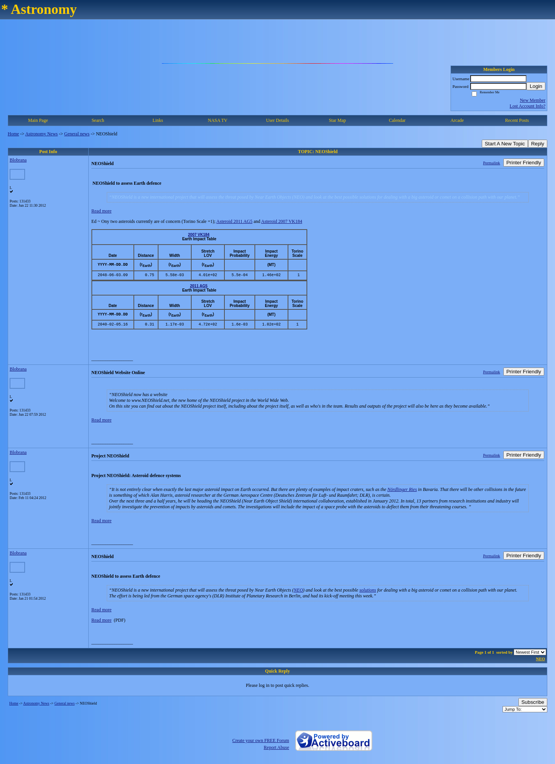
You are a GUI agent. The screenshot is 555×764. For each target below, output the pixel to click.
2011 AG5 (198, 285)
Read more (101, 211)
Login (536, 86)
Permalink (491, 162)
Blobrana (18, 160)
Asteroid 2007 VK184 (281, 221)
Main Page (38, 120)
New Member (532, 100)
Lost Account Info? (527, 106)
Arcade (457, 120)
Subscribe (532, 702)
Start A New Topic (505, 144)
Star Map (337, 120)
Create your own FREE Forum (260, 740)
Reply (537, 144)
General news (77, 134)
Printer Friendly (523, 162)
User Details (277, 120)
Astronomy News (41, 134)
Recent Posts (517, 120)
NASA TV (217, 120)
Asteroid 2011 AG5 (234, 221)
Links (158, 120)
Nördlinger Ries (402, 489)
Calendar (397, 120)
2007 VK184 (199, 235)
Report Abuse (276, 747)
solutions (367, 590)
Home (13, 134)
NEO (298, 590)
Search (98, 120)
